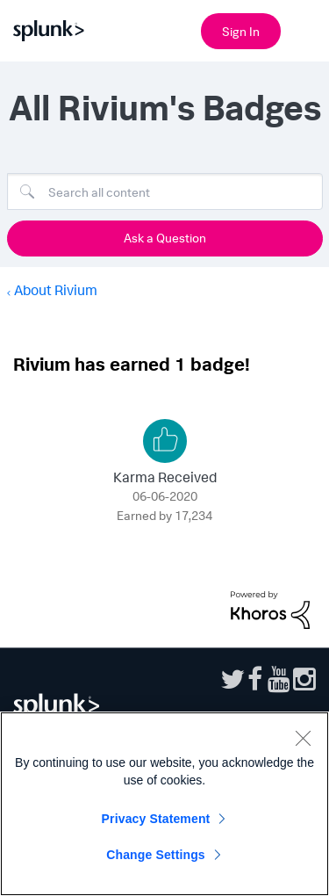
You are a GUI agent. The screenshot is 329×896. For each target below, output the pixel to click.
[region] (164, 804)
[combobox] (165, 191)
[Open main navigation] (305, 29)
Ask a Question (165, 237)
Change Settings (155, 855)
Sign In (241, 31)
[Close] (302, 738)
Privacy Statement (156, 819)
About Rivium (55, 290)
